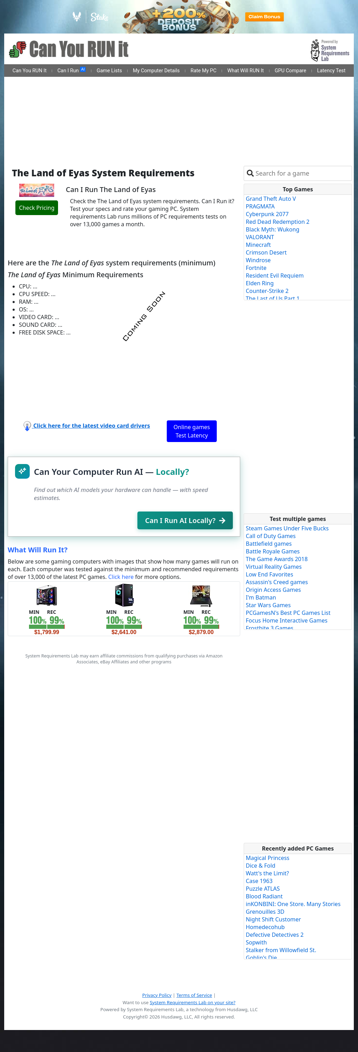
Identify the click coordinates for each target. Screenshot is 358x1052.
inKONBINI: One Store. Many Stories (293, 904)
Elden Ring (260, 283)
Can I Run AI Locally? (185, 520)
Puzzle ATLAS (263, 888)
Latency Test (331, 71)
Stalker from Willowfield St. (281, 950)
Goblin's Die (261, 958)
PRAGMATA (260, 206)
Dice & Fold (260, 865)
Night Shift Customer (273, 919)
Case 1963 (259, 881)
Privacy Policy (157, 995)
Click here (121, 577)
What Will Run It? (37, 549)
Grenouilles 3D (265, 911)
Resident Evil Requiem (275, 275)
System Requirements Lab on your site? (192, 1002)
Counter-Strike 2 (267, 291)
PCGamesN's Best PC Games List (288, 613)
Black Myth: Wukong (272, 229)
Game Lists (109, 71)
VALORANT (260, 237)
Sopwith (256, 942)
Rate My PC (203, 71)
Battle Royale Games (273, 551)
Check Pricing (36, 208)
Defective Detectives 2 (274, 935)
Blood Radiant (264, 896)
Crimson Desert (266, 252)
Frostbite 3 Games (269, 628)
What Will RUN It (245, 71)
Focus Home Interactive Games (287, 620)
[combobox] (302, 173)
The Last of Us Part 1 (273, 298)
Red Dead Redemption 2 (277, 222)
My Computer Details (156, 71)
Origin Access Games (273, 590)
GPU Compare (290, 71)
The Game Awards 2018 (277, 559)
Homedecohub (265, 927)
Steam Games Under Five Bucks (287, 528)
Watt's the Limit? (267, 873)
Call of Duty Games (271, 536)
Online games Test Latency (191, 431)
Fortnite (256, 268)
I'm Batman (261, 597)
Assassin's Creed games (277, 582)
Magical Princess (267, 858)
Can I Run (71, 70)
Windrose (258, 260)
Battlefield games (269, 543)
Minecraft (258, 245)
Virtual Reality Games (274, 567)
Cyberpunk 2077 (267, 214)
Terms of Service (194, 995)
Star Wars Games (268, 605)
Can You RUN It (29, 71)
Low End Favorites (269, 574)
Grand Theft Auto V (271, 199)
